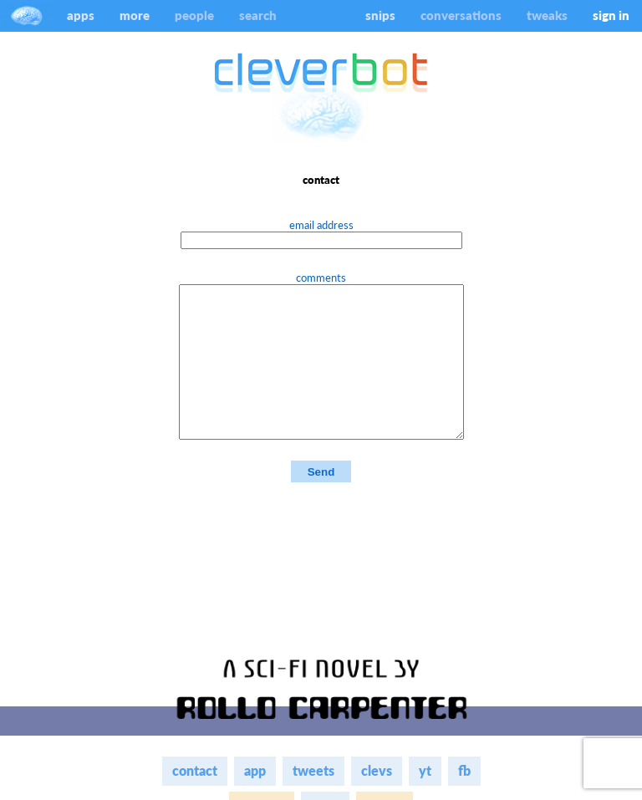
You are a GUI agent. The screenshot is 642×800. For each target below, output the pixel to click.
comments (321, 277)
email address (321, 225)
